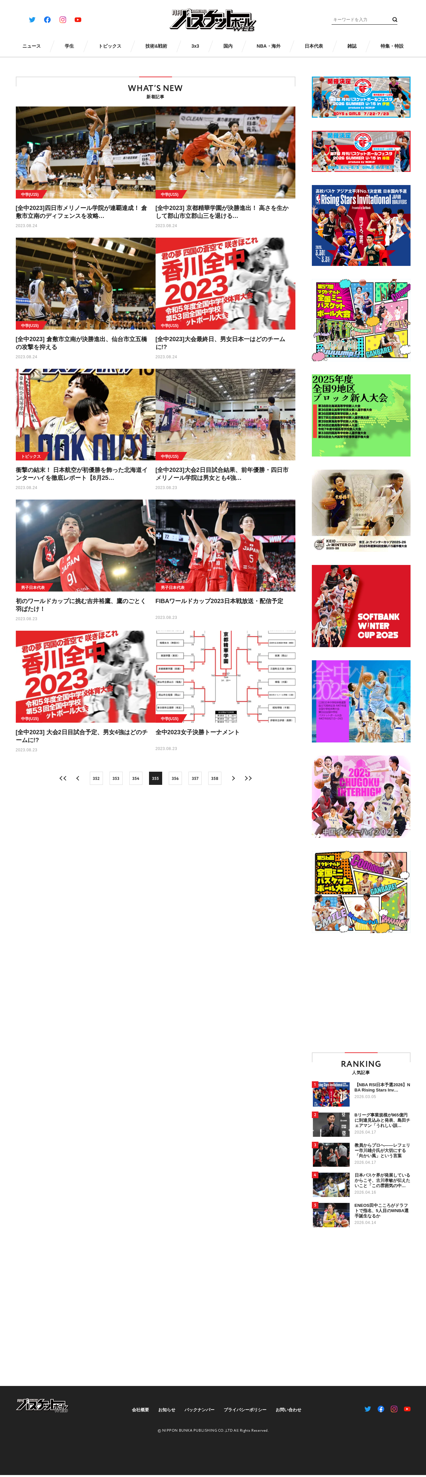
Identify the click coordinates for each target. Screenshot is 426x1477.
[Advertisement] (367, 992)
